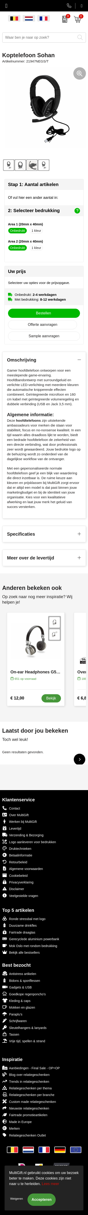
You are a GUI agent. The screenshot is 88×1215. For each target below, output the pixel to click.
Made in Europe (17, 1121)
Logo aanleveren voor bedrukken (29, 842)
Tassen (10, 1034)
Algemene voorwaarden (22, 868)
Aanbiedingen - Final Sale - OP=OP (31, 1068)
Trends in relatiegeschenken (25, 1081)
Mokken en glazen (18, 1007)
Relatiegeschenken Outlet (24, 1135)
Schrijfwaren (14, 1020)
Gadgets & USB (17, 987)
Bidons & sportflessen (21, 980)
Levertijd (11, 828)
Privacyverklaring (18, 882)
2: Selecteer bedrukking (44, 210)
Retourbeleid (14, 862)
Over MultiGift (15, 815)
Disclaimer (13, 888)
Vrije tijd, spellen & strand (23, 1041)
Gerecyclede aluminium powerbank (30, 939)
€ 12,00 (17, 698)
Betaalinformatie (17, 855)
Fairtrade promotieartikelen (24, 1114)
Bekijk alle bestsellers (21, 952)
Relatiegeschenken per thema (27, 1088)
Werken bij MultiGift (19, 821)
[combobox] (39, 37)
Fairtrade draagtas (18, 932)
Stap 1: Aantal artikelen (33, 184)
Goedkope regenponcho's (24, 994)
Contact (11, 808)
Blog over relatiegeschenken (26, 1074)
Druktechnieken (16, 848)
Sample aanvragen (44, 336)
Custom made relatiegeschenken (29, 1101)
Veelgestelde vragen (20, 895)
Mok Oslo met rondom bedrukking (29, 945)
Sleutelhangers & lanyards (24, 1027)
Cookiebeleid (15, 875)
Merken (11, 1128)
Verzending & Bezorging (23, 835)
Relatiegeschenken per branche (28, 1094)
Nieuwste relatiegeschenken (25, 1108)
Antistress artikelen (19, 973)
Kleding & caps (16, 1000)
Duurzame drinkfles (19, 925)
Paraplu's (12, 1014)
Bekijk (51, 698)
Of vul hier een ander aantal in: (33, 198)
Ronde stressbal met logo (24, 918)
